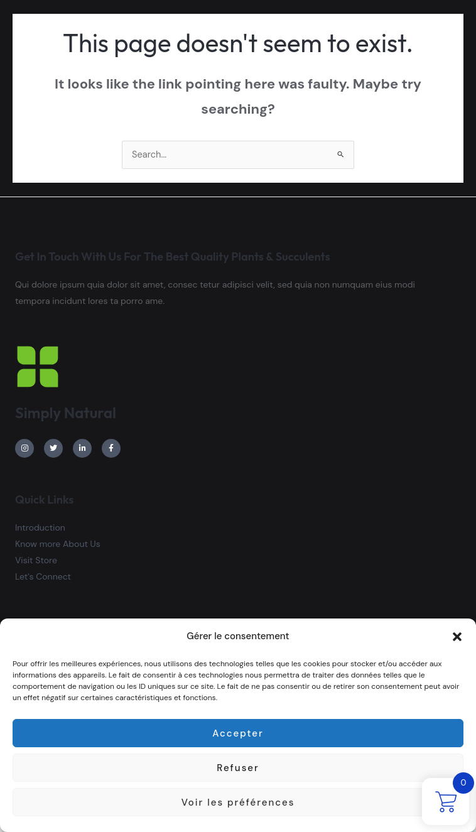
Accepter (237, 733)
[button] (457, 636)
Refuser (238, 768)
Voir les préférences (238, 802)
